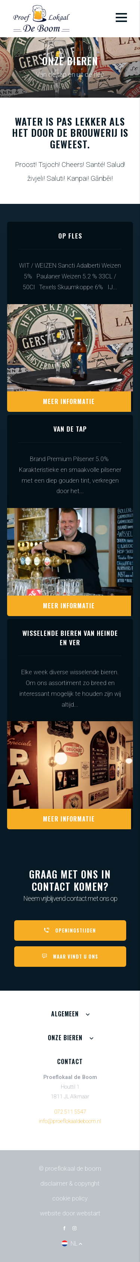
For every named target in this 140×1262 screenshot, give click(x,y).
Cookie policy (70, 1198)
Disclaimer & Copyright (70, 1183)
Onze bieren (65, 1037)
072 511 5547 (70, 1112)
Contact (70, 1061)
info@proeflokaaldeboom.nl (70, 1121)
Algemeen (65, 1013)
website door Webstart (70, 1213)
